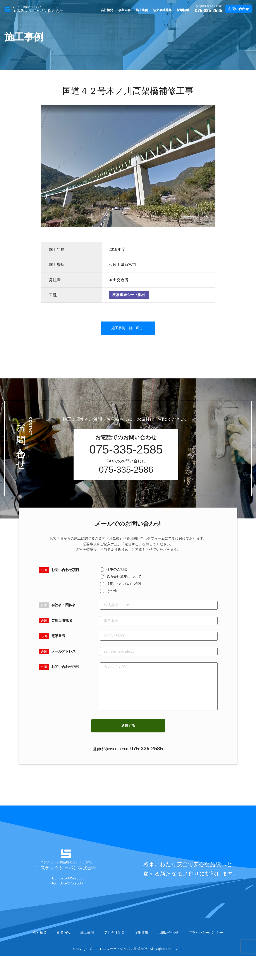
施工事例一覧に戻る (127, 328)
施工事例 (142, 10)
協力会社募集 (162, 10)
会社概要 (107, 10)
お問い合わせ (238, 9)
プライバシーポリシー (205, 932)
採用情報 (183, 10)
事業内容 (124, 10)
